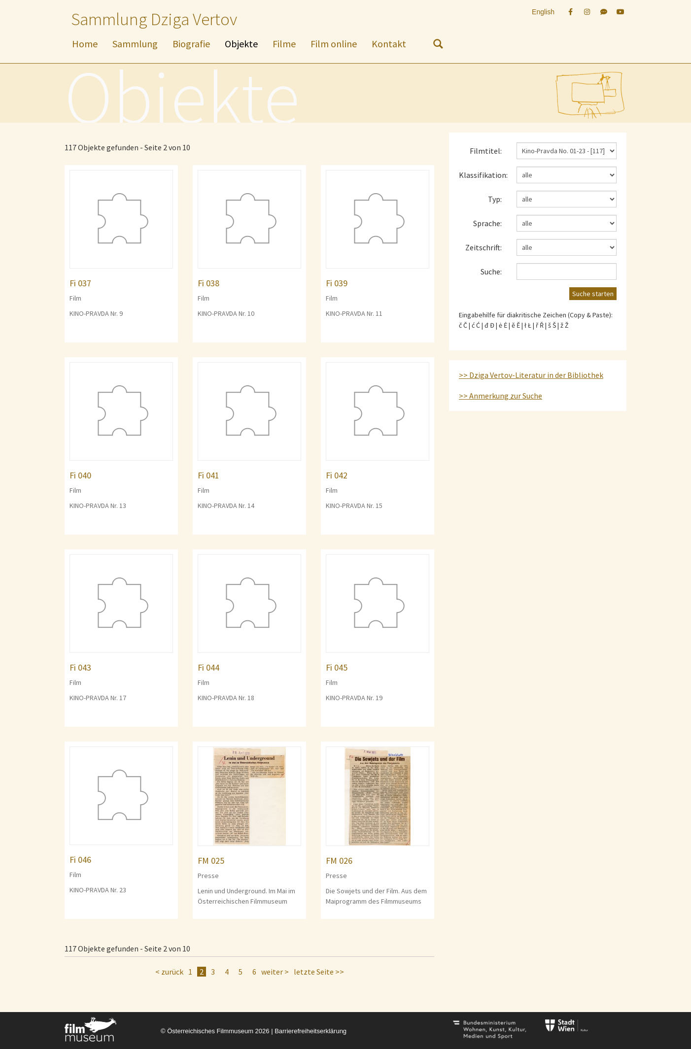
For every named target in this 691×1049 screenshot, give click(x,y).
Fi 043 (80, 667)
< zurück (169, 972)
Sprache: (487, 223)
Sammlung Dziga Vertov (154, 19)
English (543, 12)
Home (85, 43)
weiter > (275, 972)
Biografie (191, 43)
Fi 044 (208, 667)
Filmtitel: (486, 151)
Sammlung (135, 43)
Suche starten (593, 293)
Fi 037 (80, 283)
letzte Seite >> (319, 972)
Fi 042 (336, 475)
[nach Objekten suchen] (438, 46)
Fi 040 (80, 475)
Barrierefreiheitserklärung (310, 1031)
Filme (284, 43)
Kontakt (389, 43)
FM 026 (339, 860)
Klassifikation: (483, 175)
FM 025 (211, 860)
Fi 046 (80, 859)
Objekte (241, 43)
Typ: (495, 199)
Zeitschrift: (483, 247)
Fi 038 (208, 283)
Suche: (491, 271)
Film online (334, 43)
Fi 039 (336, 283)
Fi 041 (208, 475)
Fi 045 (336, 667)
